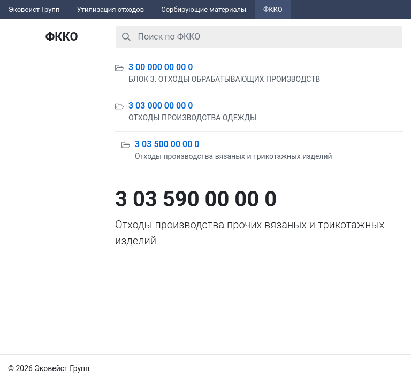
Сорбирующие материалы (203, 9)
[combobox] (259, 37)
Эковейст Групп (34, 9)
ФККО (273, 9)
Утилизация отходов (110, 9)
